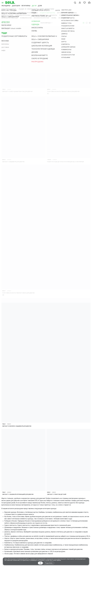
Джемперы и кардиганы (28, 13)
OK (40, 563)
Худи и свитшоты (47, 13)
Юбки (69, 15)
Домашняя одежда (9, 18)
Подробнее (49, 563)
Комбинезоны (26, 18)
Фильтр (6, 23)
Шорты (77, 15)
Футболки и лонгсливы (67, 13)
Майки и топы (7, 15)
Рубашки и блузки (22, 15)
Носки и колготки (41, 18)
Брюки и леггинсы (40, 15)
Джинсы (53, 15)
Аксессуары (63, 18)
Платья (62, 15)
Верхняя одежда (8, 13)
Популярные (46, 23)
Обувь (53, 18)
